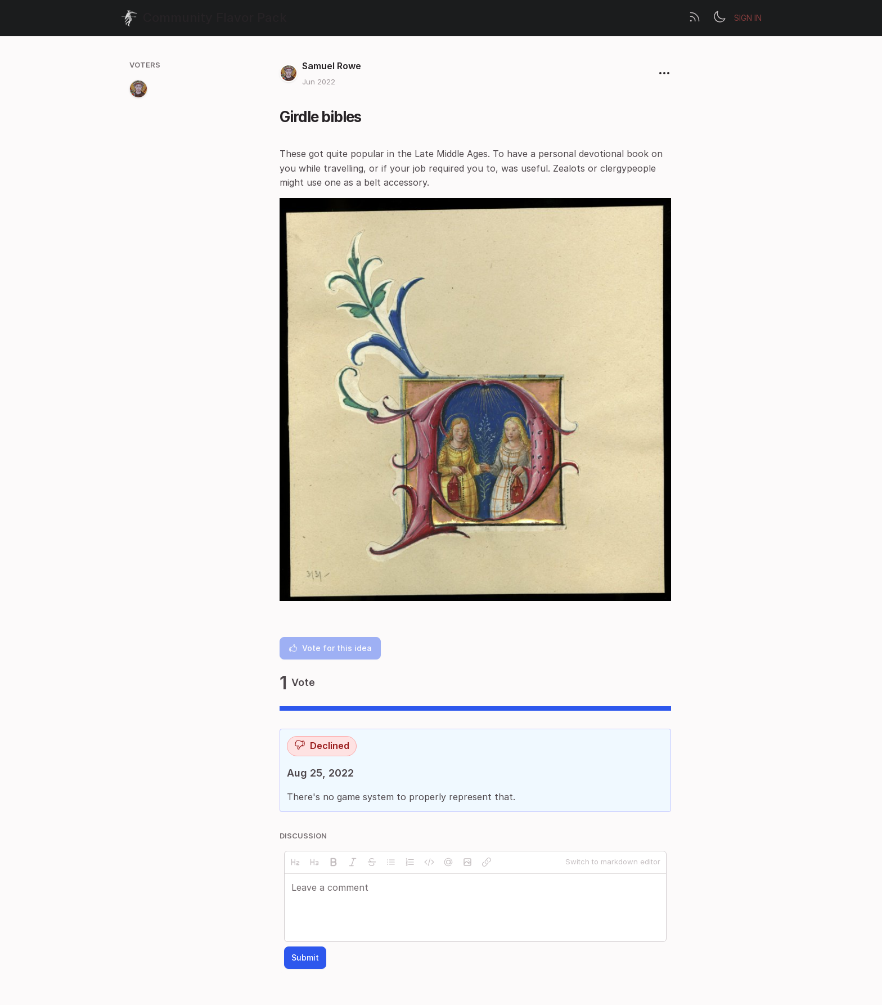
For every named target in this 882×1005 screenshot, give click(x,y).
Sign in (748, 18)
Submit (305, 957)
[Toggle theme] (719, 18)
